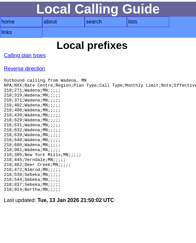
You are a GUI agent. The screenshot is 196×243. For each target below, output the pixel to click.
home (8, 21)
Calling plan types (25, 55)
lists (132, 21)
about (50, 21)
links (6, 32)
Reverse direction (24, 68)
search (94, 21)
